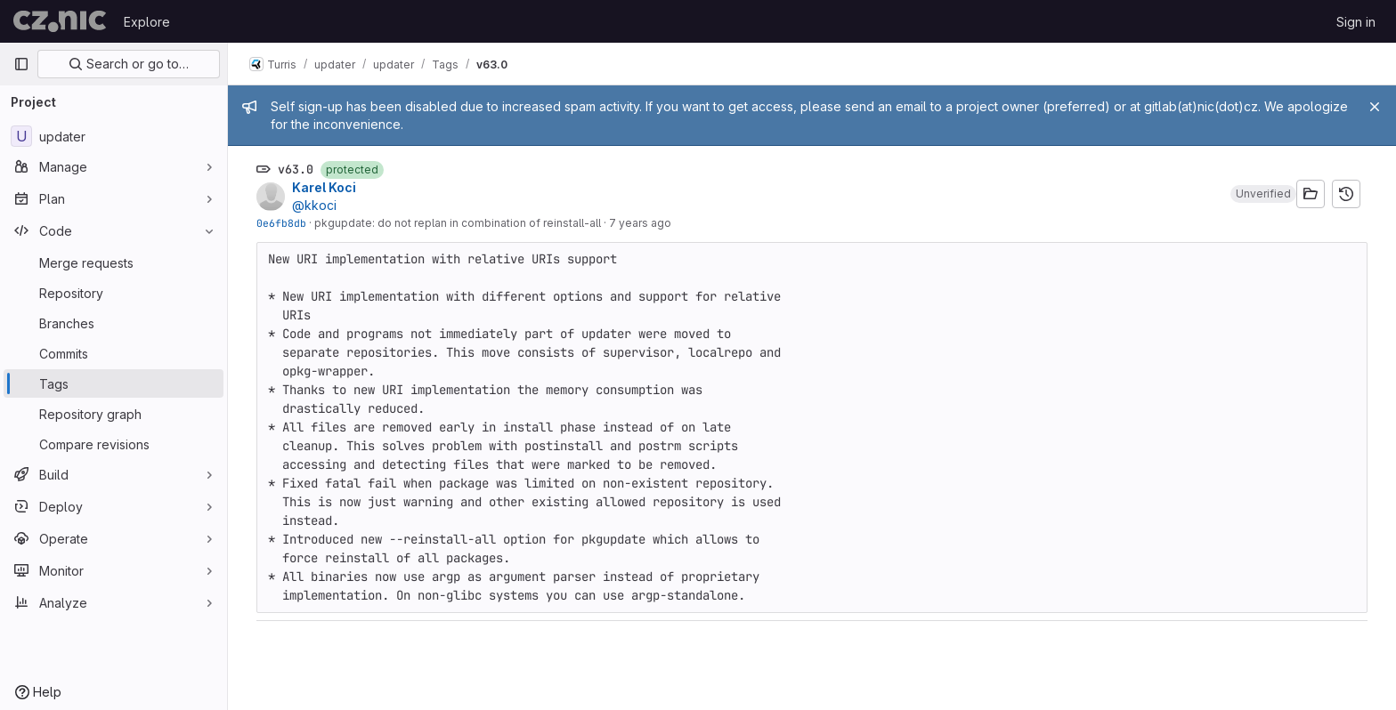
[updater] (113, 136)
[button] (1263, 194)
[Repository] (113, 292)
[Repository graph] (113, 413)
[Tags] (113, 383)
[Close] (1374, 106)
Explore (147, 21)
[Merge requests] (113, 262)
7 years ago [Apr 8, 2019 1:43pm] (640, 223)
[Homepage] (60, 21)
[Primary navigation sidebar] (21, 64)
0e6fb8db (281, 223)
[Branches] (113, 323)
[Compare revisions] (113, 444)
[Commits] (113, 353)
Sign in (1356, 21)
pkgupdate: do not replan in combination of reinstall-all (457, 223)
